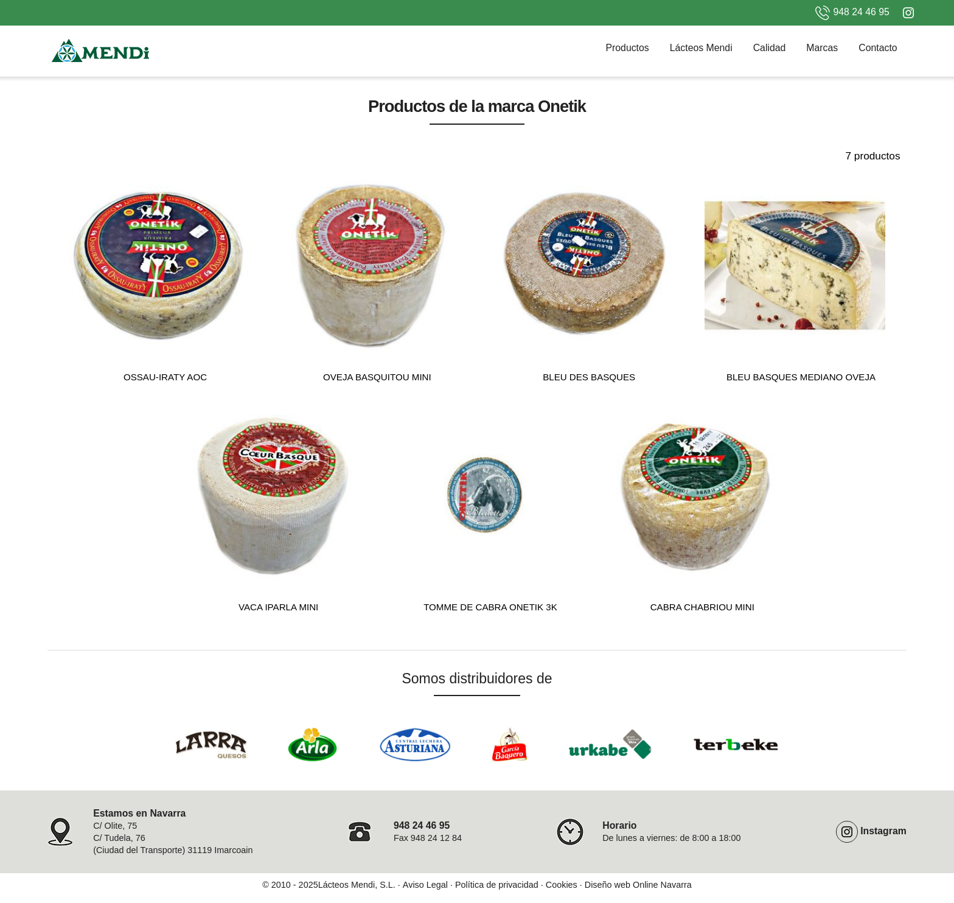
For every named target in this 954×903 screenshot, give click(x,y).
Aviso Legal (425, 885)
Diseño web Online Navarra (638, 885)
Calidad (769, 48)
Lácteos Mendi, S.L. (356, 885)
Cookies (561, 885)
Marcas (822, 48)
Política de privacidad (496, 885)
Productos (627, 48)
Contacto (877, 48)
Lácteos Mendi (701, 48)
